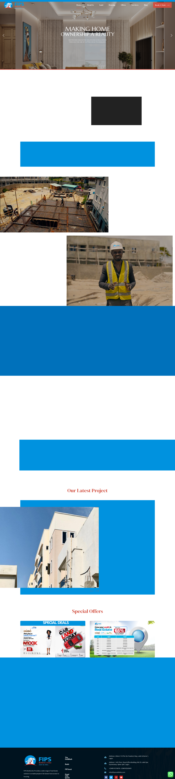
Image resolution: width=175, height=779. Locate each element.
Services (135, 5)
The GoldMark (70, 758)
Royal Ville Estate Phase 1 (75, 773)
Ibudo (67, 763)
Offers (123, 5)
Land (101, 5)
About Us (90, 5)
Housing (112, 5)
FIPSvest (68, 768)
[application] (116, 111)
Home (78, 5)
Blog (146, 5)
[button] (3, 35)
